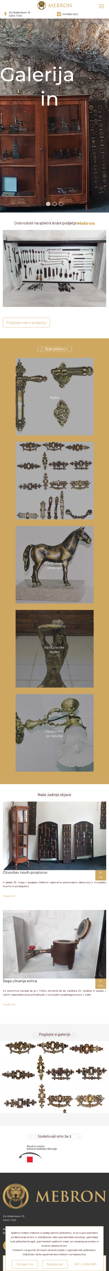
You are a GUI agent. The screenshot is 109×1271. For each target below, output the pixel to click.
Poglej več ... (10, 895)
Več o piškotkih (85, 1264)
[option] (54, 1077)
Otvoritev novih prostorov (25, 873)
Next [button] (101, 1079)
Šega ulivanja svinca (20, 981)
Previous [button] (8, 1079)
